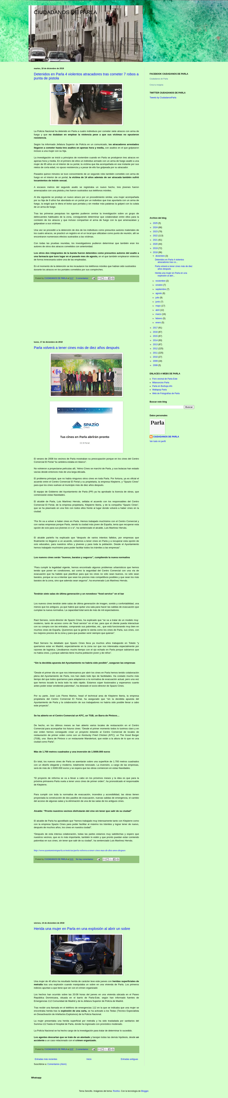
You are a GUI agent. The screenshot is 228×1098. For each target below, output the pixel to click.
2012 (155, 348)
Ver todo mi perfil (158, 441)
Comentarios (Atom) (56, 1064)
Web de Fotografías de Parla (166, 393)
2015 (155, 336)
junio (158, 301)
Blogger (144, 1091)
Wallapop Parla (159, 389)
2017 (155, 327)
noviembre (161, 281)
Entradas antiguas (129, 1059)
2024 (155, 227)
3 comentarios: (82, 278)
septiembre (161, 289)
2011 (155, 353)
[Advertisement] (86, 312)
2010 (155, 357)
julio (158, 297)
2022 (155, 235)
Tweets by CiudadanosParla (163, 97)
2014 (155, 340)
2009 (155, 361)
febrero (159, 318)
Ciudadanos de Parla (159, 79)
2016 (155, 332)
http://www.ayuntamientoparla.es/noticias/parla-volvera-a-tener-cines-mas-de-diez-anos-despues (79, 850)
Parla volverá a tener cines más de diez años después (76, 348)
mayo (158, 306)
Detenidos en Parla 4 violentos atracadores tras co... (169, 260)
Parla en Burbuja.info (162, 386)
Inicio (89, 1059)
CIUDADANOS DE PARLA (65, 12)
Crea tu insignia (156, 85)
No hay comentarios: (85, 859)
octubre (159, 285)
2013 (155, 344)
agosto (159, 293)
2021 (155, 240)
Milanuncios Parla (160, 382)
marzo (159, 314)
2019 (155, 248)
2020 (155, 244)
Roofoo (116, 1091)
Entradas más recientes (46, 1059)
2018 (155, 252)
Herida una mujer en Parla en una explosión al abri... (171, 274)
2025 (155, 223)
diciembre (160, 256)
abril (158, 310)
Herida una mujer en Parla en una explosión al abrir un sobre (82, 929)
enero (159, 322)
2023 (155, 231)
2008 (155, 365)
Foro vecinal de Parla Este (164, 379)
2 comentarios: (82, 1049)
